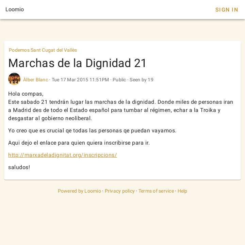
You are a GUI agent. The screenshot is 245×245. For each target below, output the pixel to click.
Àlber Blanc (35, 79)
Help (182, 191)
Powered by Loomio (79, 191)
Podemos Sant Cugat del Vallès (43, 50)
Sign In (226, 9)
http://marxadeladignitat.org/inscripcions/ (62, 155)
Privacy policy (120, 191)
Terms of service (156, 191)
